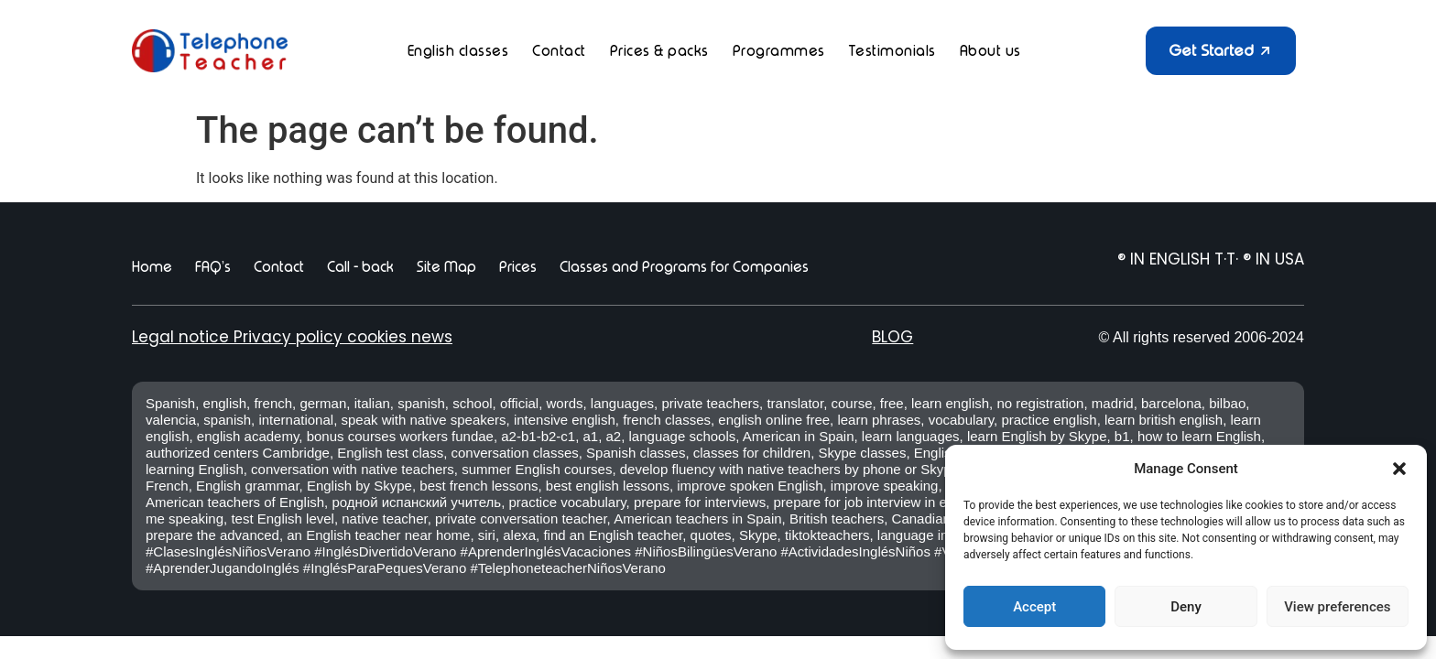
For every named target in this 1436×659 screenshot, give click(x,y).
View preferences (1337, 607)
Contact (559, 50)
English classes (458, 50)
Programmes (779, 50)
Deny (1186, 607)
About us (990, 50)
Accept (1034, 607)
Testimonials (892, 50)
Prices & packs (659, 50)
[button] (1399, 468)
